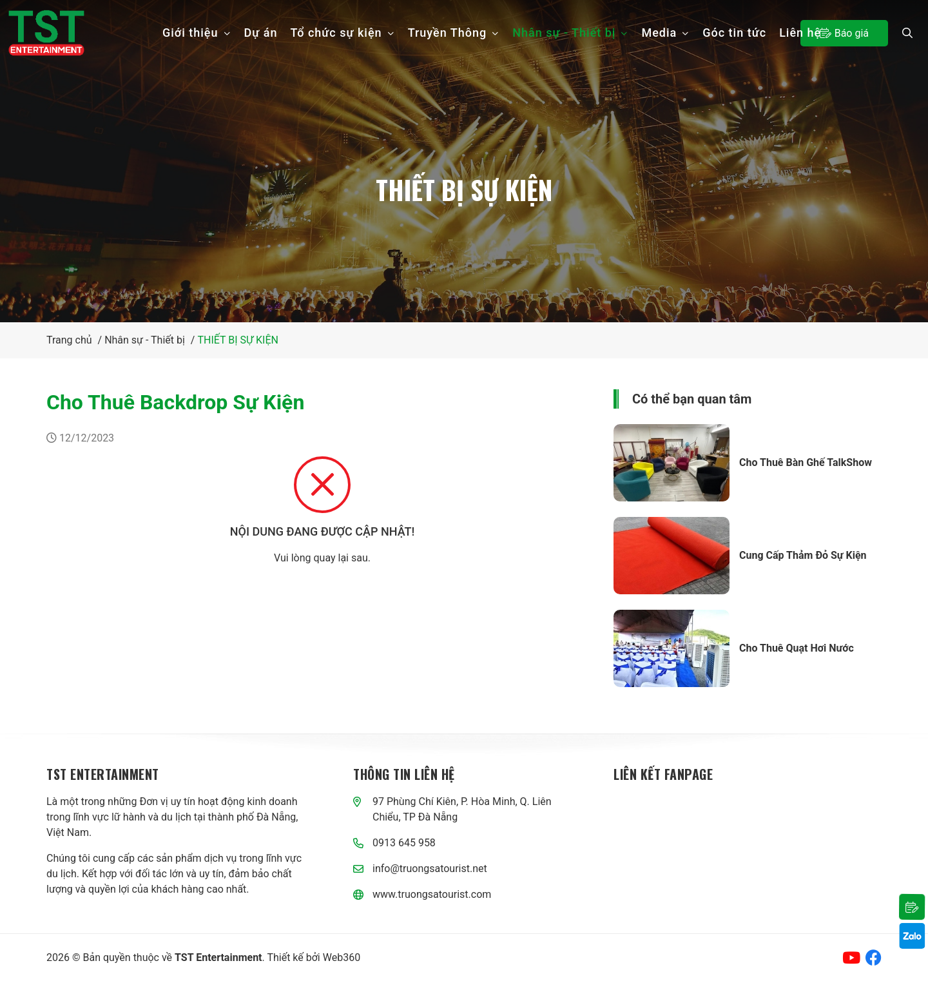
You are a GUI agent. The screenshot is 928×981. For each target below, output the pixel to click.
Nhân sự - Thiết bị (570, 32)
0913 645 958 (404, 843)
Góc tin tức (734, 32)
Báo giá (844, 33)
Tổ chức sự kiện (343, 32)
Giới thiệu (196, 32)
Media (665, 32)
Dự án (261, 32)
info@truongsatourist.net (429, 868)
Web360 (341, 957)
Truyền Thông (454, 32)
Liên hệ (800, 32)
